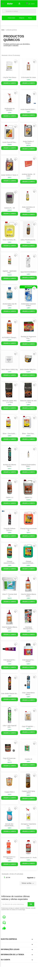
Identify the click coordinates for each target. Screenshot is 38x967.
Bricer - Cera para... (28, 433)
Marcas (30, 17)
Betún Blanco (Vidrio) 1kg (10, 369)
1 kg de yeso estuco (9, 77)
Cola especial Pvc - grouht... (9, 660)
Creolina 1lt (28, 759)
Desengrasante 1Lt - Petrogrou (9, 857)
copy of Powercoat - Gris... (9, 759)
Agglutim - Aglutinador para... (9, 272)
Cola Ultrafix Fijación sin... (9, 693)
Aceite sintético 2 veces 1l (9, 175)
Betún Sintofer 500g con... (28, 369)
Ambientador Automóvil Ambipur (28, 304)
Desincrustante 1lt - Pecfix (28, 857)
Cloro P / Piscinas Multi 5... (9, 595)
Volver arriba (28, 883)
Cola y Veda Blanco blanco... (28, 693)
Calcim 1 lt (9, 497)
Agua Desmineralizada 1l (28, 272)
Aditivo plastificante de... (28, 240)
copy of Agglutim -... (28, 726)
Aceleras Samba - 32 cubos (28, 175)
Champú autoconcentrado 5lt (28, 529)
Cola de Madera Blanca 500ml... (9, 628)
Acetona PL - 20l (9, 208)
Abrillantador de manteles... (10, 109)
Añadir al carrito (9, 83)
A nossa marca (11, 17)
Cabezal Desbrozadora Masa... (28, 465)
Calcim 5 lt (28, 497)
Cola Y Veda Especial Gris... (9, 726)
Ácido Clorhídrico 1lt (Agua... (28, 208)
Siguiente (31, 878)
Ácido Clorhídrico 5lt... (9, 240)
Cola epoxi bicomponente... (28, 628)
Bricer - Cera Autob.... (9, 433)
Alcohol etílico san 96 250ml (9, 304)
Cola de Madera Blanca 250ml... (28, 595)
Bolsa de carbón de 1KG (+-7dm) (28, 401)
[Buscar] (19, 11)
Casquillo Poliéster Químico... (9, 529)
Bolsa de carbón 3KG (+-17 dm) (10, 401)
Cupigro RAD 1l (9, 792)
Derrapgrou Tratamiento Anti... (28, 824)
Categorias (21, 17)
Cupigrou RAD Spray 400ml (28, 792)
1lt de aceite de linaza (28, 77)
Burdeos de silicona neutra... (9, 465)
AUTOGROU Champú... (9, 337)
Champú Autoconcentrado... (10, 562)
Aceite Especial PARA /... (28, 109)
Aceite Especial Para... (9, 142)
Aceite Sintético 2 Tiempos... (28, 142)
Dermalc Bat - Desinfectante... (9, 824)
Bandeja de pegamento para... (28, 337)
